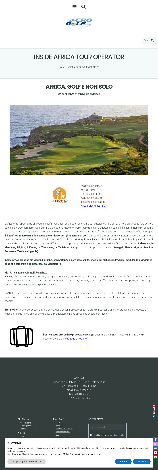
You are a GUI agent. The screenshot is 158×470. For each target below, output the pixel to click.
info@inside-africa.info (75, 338)
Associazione (25, 423)
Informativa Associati (64, 429)
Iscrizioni (59, 426)
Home (62, 67)
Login (58, 423)
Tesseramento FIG (63, 432)
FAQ (57, 435)
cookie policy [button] (18, 451)
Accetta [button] (142, 461)
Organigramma (26, 426)
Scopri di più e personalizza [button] (26, 461)
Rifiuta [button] (123, 461)
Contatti (23, 429)
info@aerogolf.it (82, 389)
